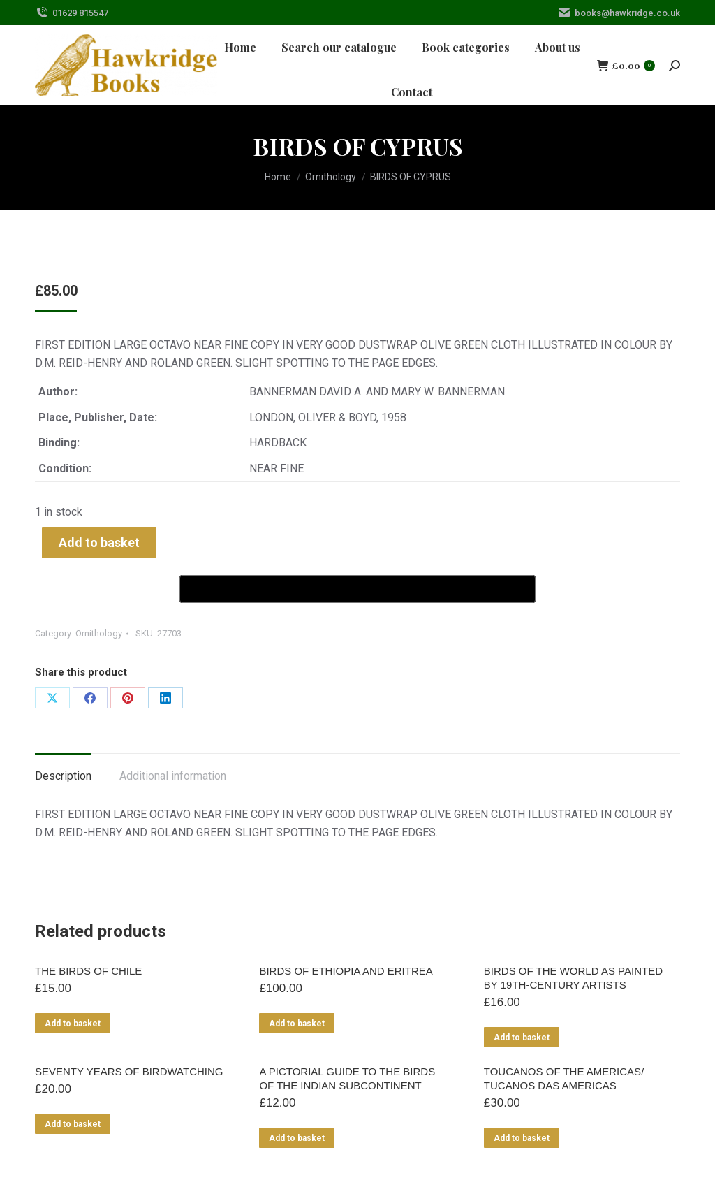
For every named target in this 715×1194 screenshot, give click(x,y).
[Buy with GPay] (357, 589)
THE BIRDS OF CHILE (88, 971)
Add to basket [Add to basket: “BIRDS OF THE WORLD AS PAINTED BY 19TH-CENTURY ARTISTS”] (522, 1037)
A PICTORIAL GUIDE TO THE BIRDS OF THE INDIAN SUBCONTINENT (347, 1078)
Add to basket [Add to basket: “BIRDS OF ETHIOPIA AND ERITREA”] (297, 1023)
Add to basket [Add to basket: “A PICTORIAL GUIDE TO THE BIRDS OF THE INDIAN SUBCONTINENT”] (297, 1138)
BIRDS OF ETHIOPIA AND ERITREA (345, 971)
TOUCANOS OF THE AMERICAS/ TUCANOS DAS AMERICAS (564, 1078)
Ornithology (98, 633)
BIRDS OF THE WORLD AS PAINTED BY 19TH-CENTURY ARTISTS (573, 978)
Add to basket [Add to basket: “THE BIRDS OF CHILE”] (73, 1023)
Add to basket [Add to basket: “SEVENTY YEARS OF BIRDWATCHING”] (73, 1124)
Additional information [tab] (172, 775)
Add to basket (99, 542)
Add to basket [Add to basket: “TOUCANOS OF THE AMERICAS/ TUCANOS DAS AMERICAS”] (522, 1138)
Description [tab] (63, 775)
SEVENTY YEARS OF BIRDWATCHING (129, 1071)
